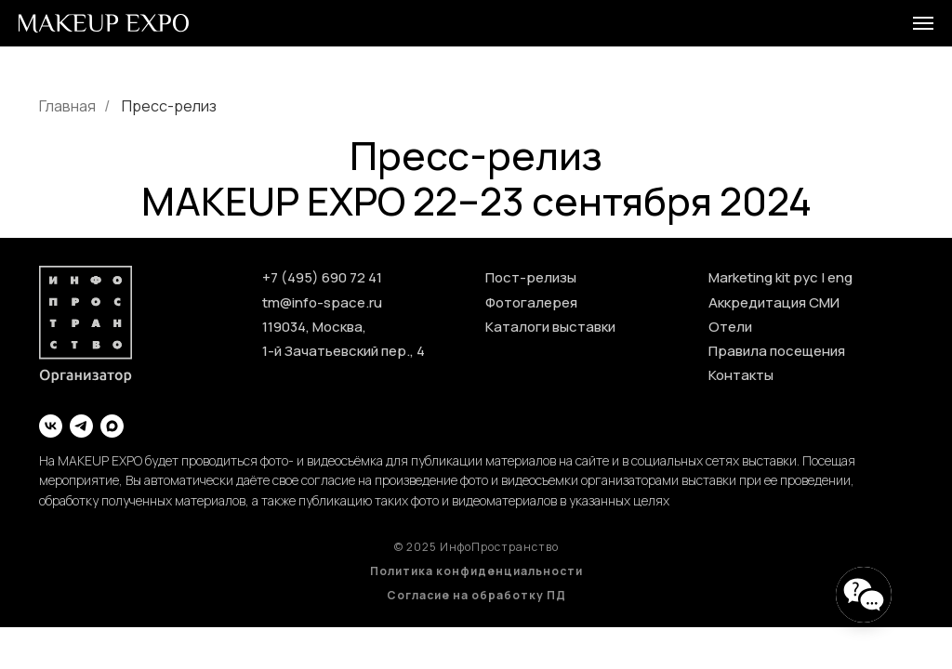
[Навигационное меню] (923, 23)
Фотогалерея (531, 302)
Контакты (741, 375)
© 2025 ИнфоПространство (476, 547)
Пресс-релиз (169, 106)
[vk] (50, 426)
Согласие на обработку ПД (476, 595)
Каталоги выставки (550, 326)
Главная (67, 106)
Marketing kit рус (763, 277)
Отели (730, 326)
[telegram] (81, 426)
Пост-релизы (530, 277)
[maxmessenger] (112, 426)
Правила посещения (776, 351)
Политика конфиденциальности (476, 571)
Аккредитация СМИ (774, 302)
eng (840, 277)
